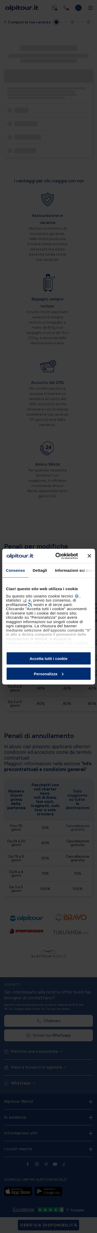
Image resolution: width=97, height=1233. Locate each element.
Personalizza (49, 673)
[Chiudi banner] (89, 556)
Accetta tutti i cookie (48, 658)
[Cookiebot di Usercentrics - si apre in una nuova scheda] (58, 556)
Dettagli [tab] (40, 570)
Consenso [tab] (15, 570)
